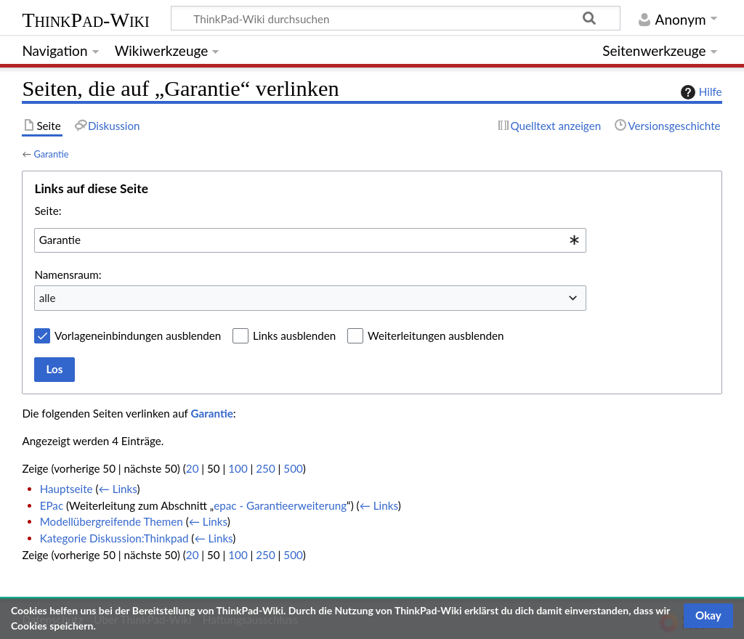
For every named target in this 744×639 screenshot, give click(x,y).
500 (292, 468)
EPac (51, 505)
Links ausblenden (294, 335)
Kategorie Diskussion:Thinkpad (114, 538)
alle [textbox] (47, 297)
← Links (118, 488)
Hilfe (699, 92)
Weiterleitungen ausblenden (436, 335)
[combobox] (310, 240)
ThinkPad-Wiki (85, 20)
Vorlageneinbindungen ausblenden (137, 335)
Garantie (50, 154)
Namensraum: (67, 274)
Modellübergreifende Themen (111, 521)
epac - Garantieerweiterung (280, 505)
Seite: (47, 210)
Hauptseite (66, 488)
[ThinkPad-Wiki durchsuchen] (395, 18)
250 (265, 468)
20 (192, 468)
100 (237, 468)
